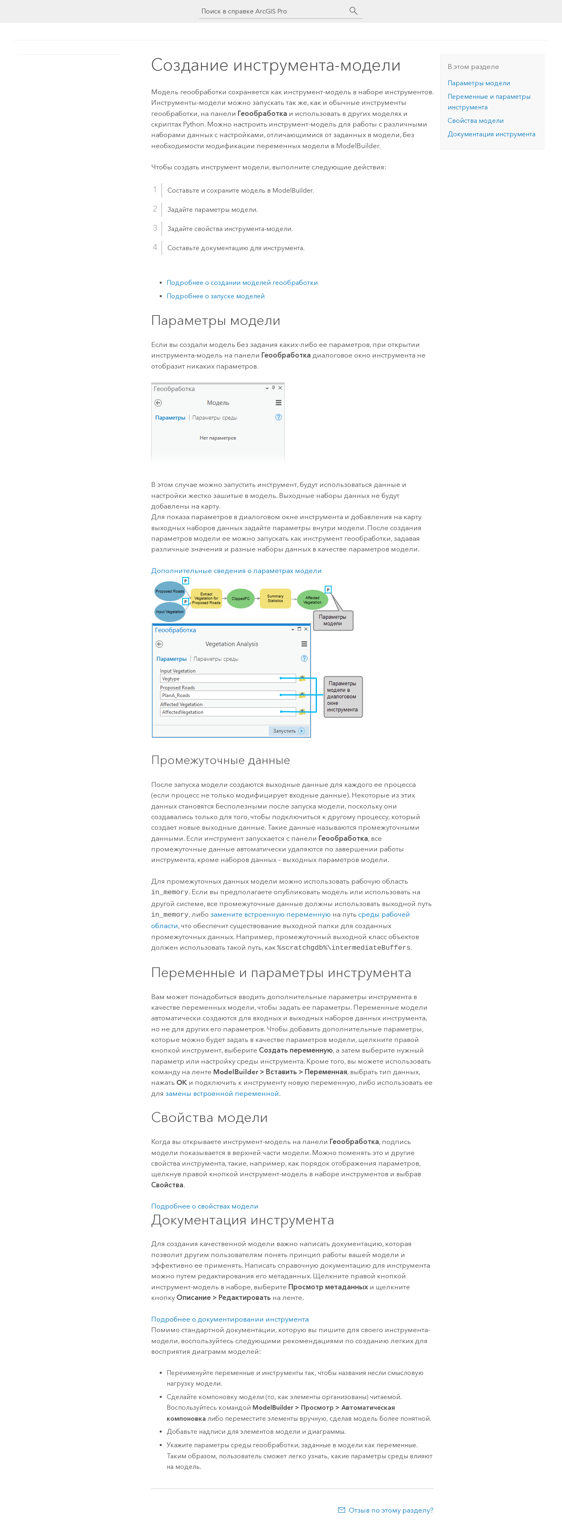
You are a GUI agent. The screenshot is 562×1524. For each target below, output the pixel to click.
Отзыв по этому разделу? (391, 1508)
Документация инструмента (491, 134)
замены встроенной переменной (222, 1091)
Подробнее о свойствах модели (205, 1204)
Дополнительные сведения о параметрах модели (236, 571)
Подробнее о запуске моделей (216, 296)
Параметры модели (479, 83)
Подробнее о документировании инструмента (230, 1317)
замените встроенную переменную (270, 913)
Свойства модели (476, 120)
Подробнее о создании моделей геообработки (242, 283)
